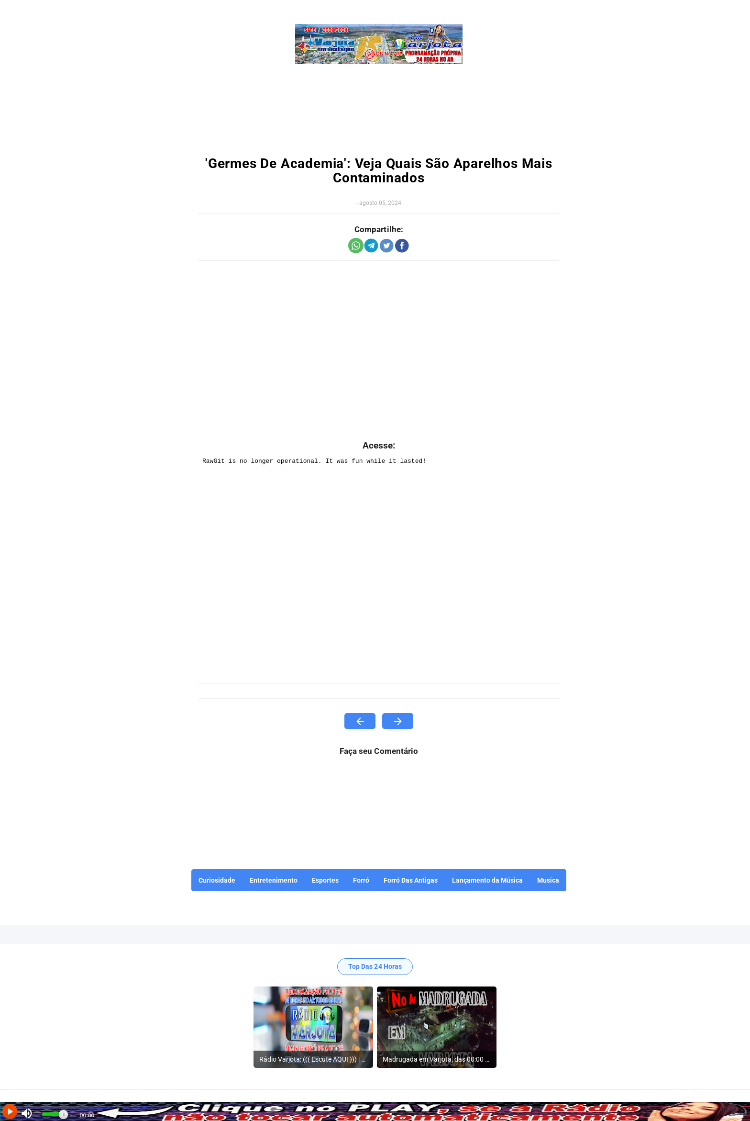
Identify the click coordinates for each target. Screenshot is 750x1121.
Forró (361, 880)
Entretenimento (274, 880)
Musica (548, 880)
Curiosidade (217, 880)
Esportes (325, 880)
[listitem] (313, 1027)
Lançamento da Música (487, 880)
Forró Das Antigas (411, 880)
